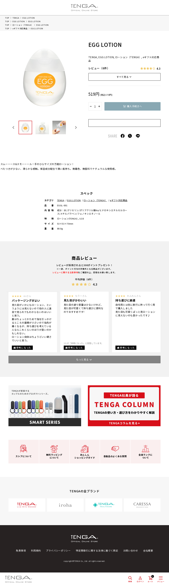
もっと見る (82, 359)
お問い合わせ (130, 550)
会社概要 (148, 550)
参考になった (23, 347)
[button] (25, 127)
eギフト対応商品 (20, 28)
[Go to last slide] (13, 127)
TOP (7, 17)
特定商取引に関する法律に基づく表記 (97, 550)
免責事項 (21, 550)
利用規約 (36, 550)
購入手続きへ (134, 106)
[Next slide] (75, 127)
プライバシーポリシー (58, 550)
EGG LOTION (19, 21)
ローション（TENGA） (23, 25)
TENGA (16, 17)
